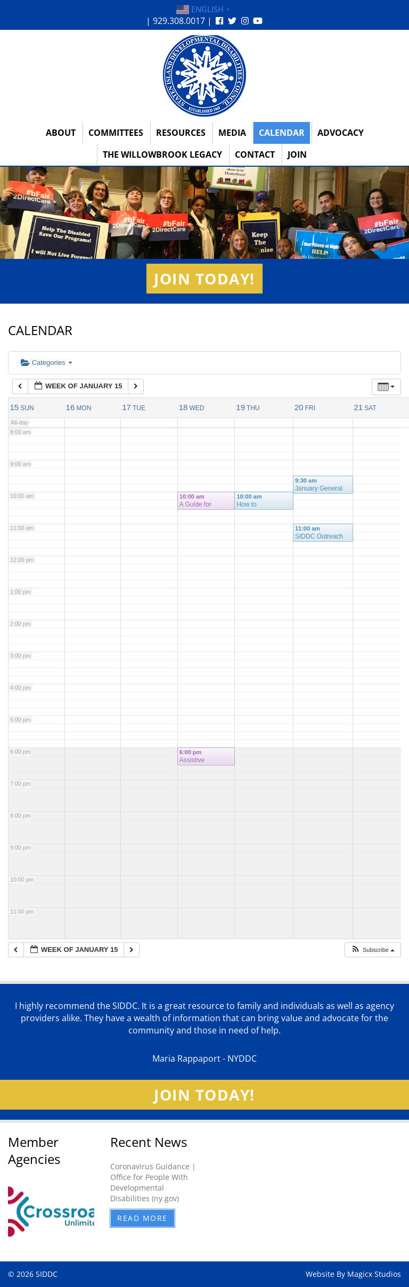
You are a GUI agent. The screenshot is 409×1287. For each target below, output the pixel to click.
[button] (372, 950)
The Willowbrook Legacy (162, 154)
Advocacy (340, 133)
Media (232, 133)
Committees (115, 133)
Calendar (282, 133)
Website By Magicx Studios (353, 1274)
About (61, 133)
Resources (181, 133)
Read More (142, 1218)
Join (297, 154)
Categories (46, 362)
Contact (255, 154)
